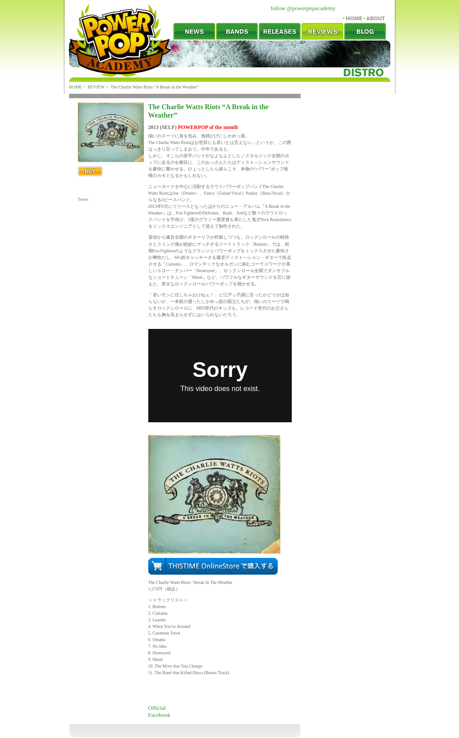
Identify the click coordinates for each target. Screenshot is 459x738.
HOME (75, 87)
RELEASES (279, 31)
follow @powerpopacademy (303, 8)
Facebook (159, 715)
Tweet (83, 199)
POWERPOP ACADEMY (120, 40)
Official (157, 708)
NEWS (194, 31)
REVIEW (322, 31)
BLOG (365, 31)
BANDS (237, 31)
